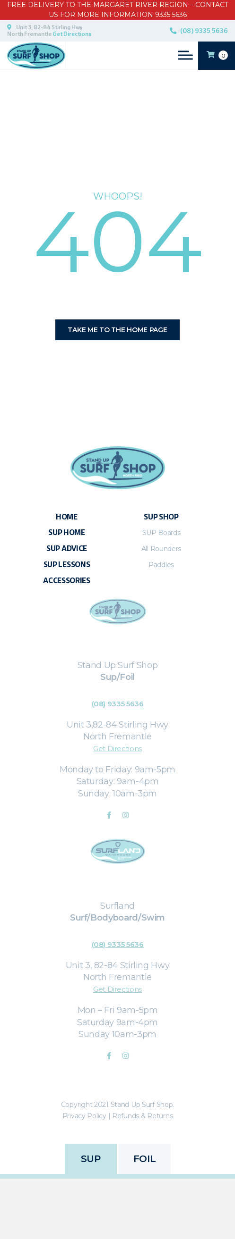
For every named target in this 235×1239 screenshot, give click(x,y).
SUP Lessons (67, 564)
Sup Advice (66, 548)
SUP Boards (161, 532)
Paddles (161, 565)
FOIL (144, 1158)
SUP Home (66, 532)
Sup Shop (161, 516)
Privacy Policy (84, 1116)
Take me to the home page (117, 330)
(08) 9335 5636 (204, 30)
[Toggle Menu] (185, 54)
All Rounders (161, 548)
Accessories (66, 580)
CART (217, 55)
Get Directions (71, 34)
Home (67, 516)
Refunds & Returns (142, 1116)
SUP (91, 1158)
